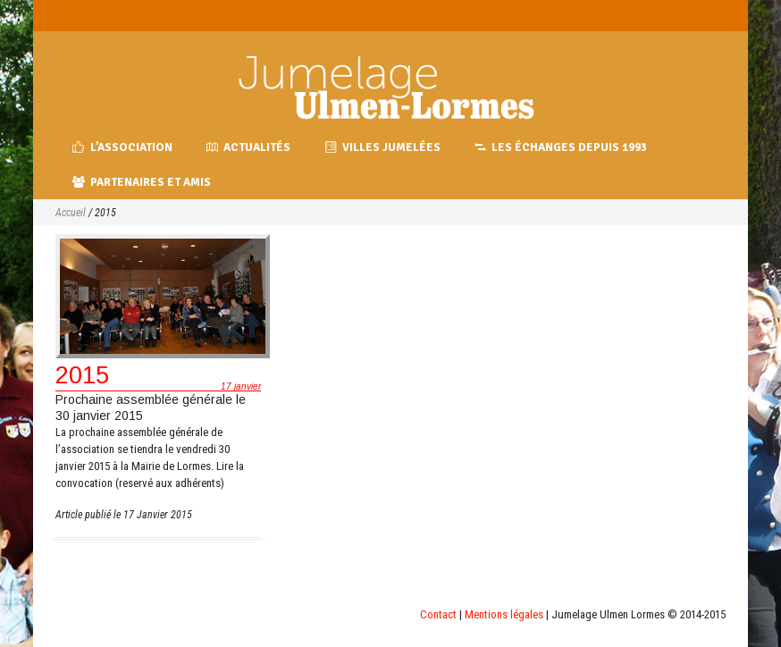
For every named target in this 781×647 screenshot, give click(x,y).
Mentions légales (504, 614)
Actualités (248, 147)
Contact (438, 614)
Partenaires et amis (141, 182)
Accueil (70, 212)
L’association (122, 147)
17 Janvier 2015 (157, 514)
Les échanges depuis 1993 (561, 147)
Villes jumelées (382, 147)
